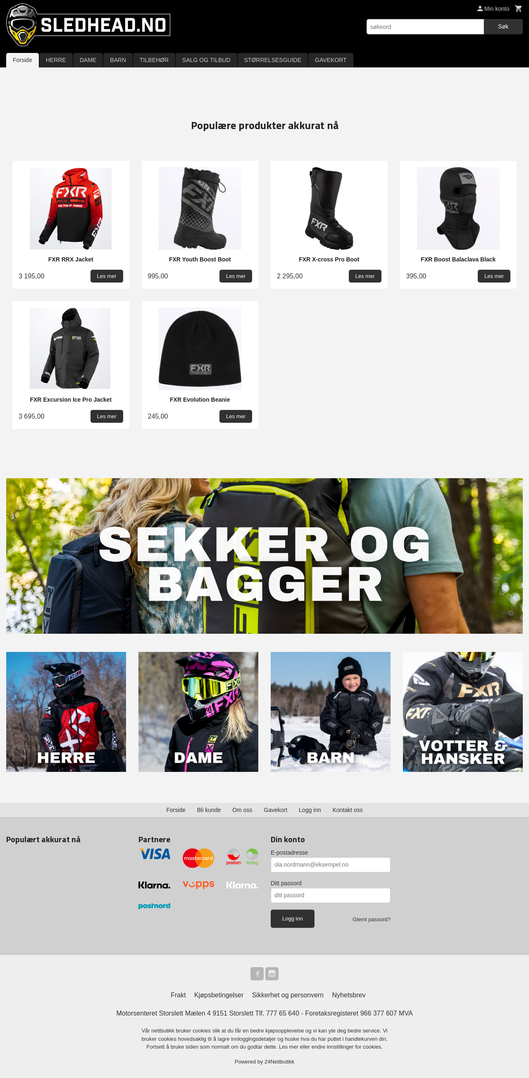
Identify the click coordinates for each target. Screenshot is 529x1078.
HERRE (56, 60)
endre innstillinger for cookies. (347, 1047)
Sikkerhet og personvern (288, 995)
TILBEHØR (154, 60)
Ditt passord (286, 883)
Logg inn (310, 810)
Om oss (242, 810)
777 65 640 (282, 1013)
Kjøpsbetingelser (218, 995)
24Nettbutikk (279, 1062)
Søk (503, 26)
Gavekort (275, 810)
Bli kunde (209, 810)
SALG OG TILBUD (206, 60)
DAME (88, 60)
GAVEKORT (331, 60)
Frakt (178, 995)
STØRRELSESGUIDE (272, 60)
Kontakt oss (348, 810)
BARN (118, 60)
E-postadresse (289, 852)
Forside (22, 60)
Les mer (289, 1047)
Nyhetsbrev (349, 995)
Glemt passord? (372, 919)
